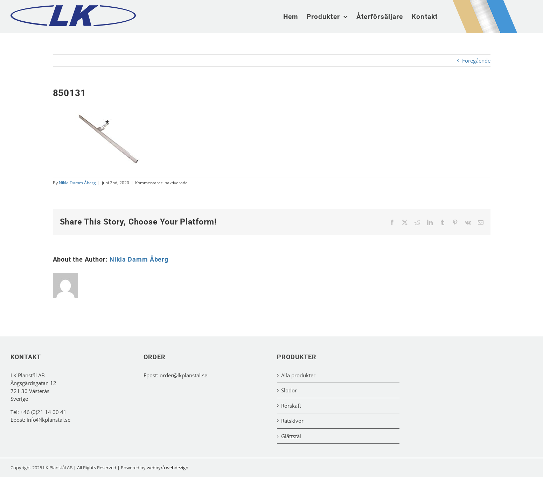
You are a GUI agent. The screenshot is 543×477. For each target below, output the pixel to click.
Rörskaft (291, 405)
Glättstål (291, 436)
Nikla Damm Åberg (77, 183)
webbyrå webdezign (167, 467)
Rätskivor (292, 420)
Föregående (476, 60)
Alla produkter (298, 375)
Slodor (289, 390)
